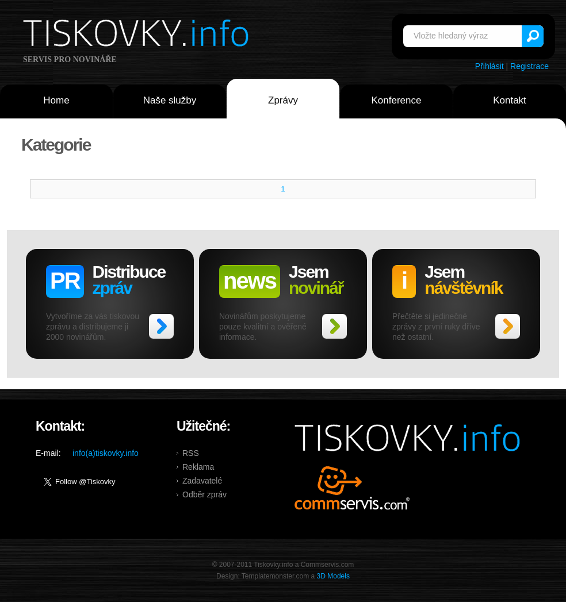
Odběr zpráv (204, 494)
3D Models (333, 576)
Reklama (198, 466)
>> (161, 326)
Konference (397, 100)
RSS (190, 453)
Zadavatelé (202, 480)
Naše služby (170, 100)
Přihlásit (489, 66)
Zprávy (283, 100)
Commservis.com (352, 488)
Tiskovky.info (138, 35)
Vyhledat (533, 36)
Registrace (529, 66)
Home (56, 100)
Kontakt (509, 100)
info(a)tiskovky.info (105, 453)
